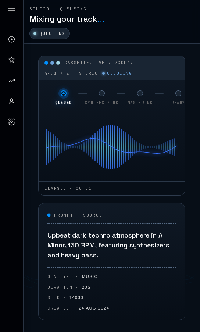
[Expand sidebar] (11, 10)
